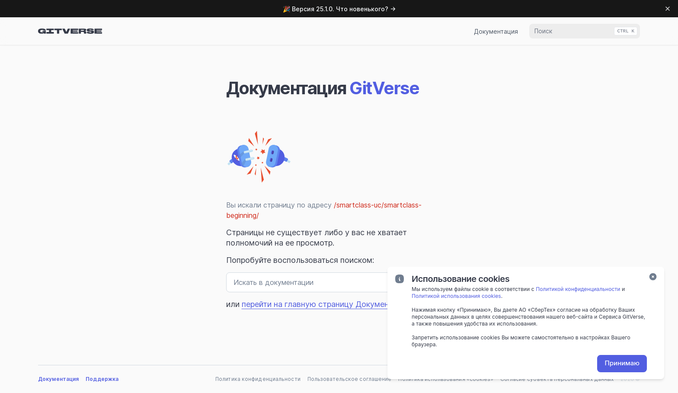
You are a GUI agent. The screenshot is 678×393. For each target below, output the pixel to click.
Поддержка (102, 379)
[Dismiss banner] (668, 9)
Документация (496, 31)
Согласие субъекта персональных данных (557, 379)
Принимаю (622, 363)
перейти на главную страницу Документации (326, 304)
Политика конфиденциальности (258, 379)
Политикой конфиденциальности (578, 289)
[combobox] (584, 31)
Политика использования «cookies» (445, 379)
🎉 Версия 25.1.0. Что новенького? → (339, 9)
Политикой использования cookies (456, 296)
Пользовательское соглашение (349, 379)
